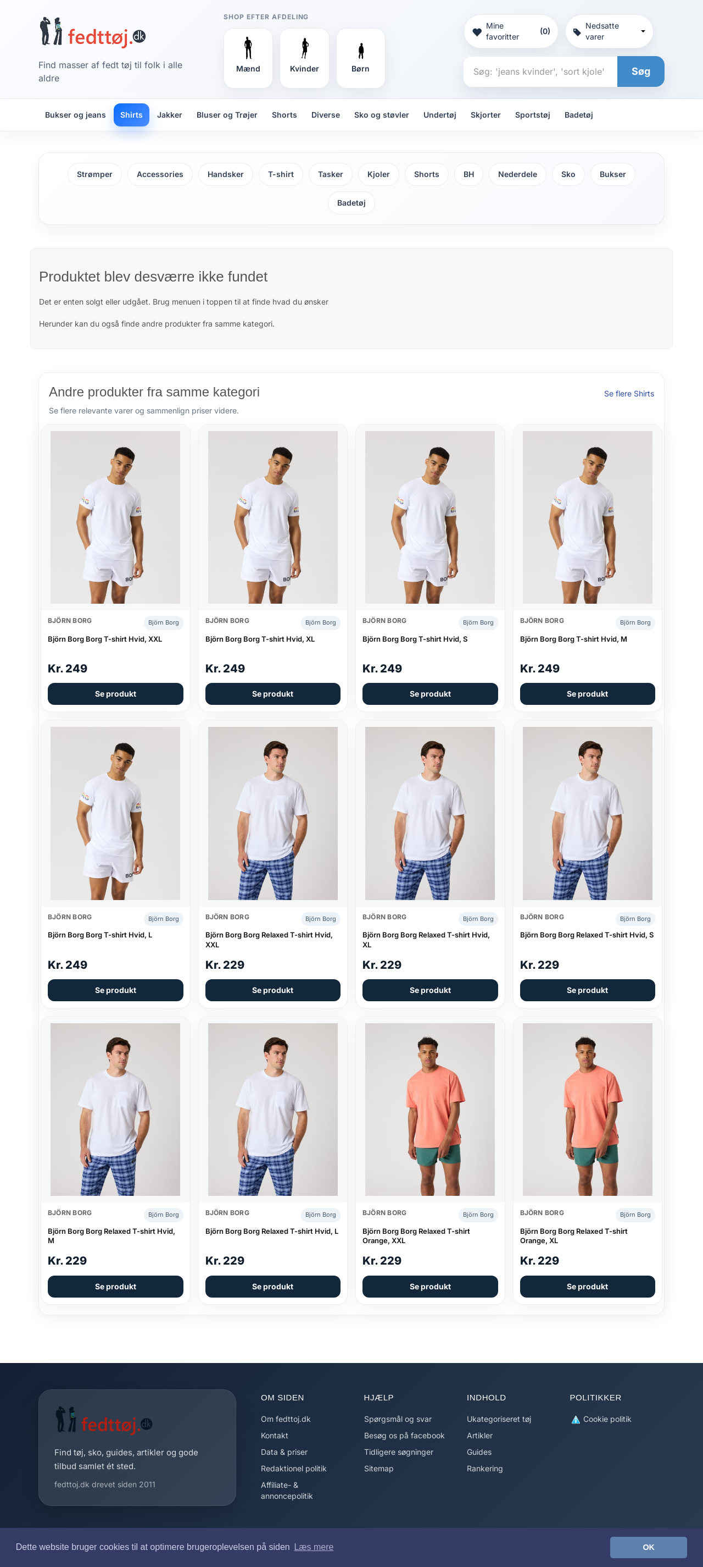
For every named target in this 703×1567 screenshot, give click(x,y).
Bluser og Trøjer (227, 114)
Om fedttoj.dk (286, 1418)
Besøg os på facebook (404, 1435)
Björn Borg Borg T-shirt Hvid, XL (260, 638)
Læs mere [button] (313, 1547)
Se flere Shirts (629, 393)
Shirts (131, 114)
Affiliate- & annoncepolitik (287, 1490)
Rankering (485, 1468)
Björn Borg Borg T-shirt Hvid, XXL (105, 638)
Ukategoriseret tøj (499, 1418)
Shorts (284, 114)
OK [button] (649, 1547)
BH (469, 174)
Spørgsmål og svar (398, 1418)
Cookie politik (601, 1419)
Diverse (325, 114)
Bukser (613, 174)
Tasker (330, 174)
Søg (641, 71)
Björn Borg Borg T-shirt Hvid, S (414, 638)
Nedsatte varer (609, 31)
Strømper (95, 174)
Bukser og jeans (75, 114)
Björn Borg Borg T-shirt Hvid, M (573, 638)
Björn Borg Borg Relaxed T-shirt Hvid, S (587, 934)
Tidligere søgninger (398, 1451)
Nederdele (517, 174)
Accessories (160, 174)
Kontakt (274, 1435)
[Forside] (92, 32)
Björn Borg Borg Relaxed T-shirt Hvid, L (271, 1231)
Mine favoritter (511, 31)
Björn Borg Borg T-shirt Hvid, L (100, 934)
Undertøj (439, 114)
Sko (568, 174)
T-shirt (281, 174)
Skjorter (486, 114)
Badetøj (579, 114)
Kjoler (378, 174)
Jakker (169, 114)
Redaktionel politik (294, 1468)
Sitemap (379, 1468)
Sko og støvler (381, 114)
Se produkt (115, 693)
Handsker (226, 174)
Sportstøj (532, 114)
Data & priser (284, 1451)
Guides (479, 1451)
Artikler (480, 1435)
